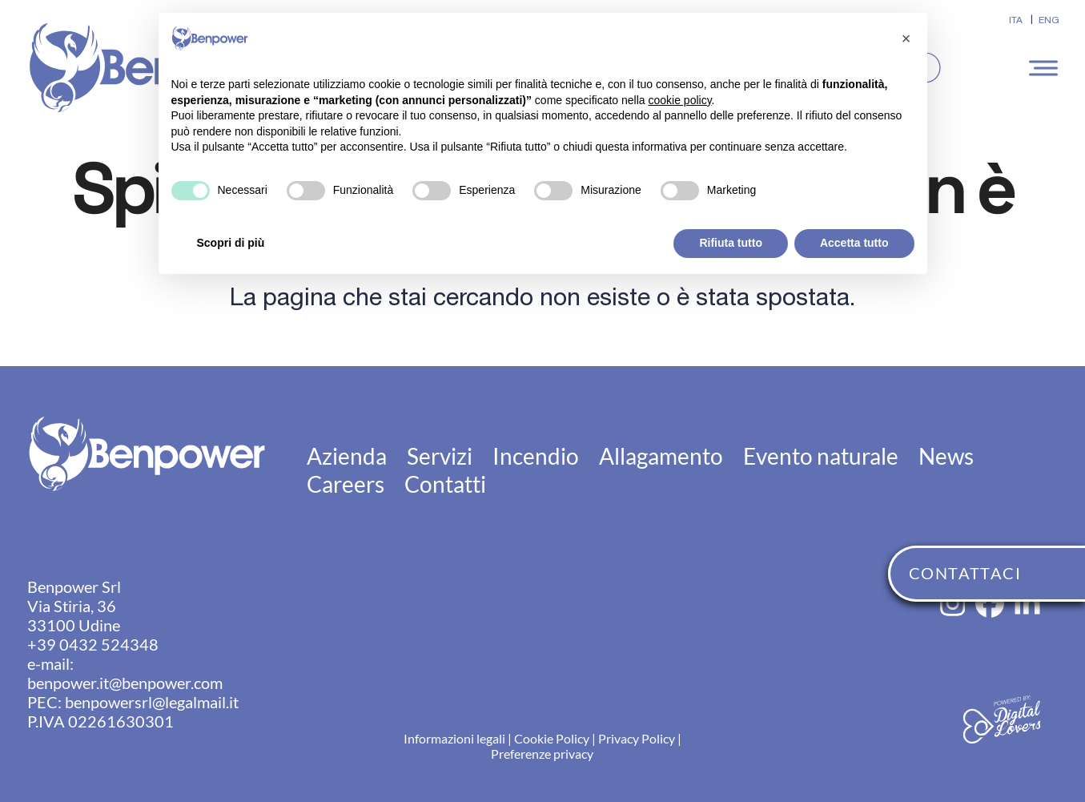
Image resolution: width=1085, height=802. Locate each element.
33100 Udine (73, 625)
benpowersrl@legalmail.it (152, 701)
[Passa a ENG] (1049, 20)
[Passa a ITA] (1016, 20)
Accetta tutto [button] (854, 242)
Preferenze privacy (542, 753)
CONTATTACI (965, 572)
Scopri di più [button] (231, 242)
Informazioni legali (454, 738)
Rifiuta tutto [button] (730, 242)
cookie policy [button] (679, 100)
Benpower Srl (74, 586)
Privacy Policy (636, 738)
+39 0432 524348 (93, 644)
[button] (1046, 67)
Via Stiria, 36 (71, 605)
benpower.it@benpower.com (125, 682)
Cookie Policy (551, 738)
